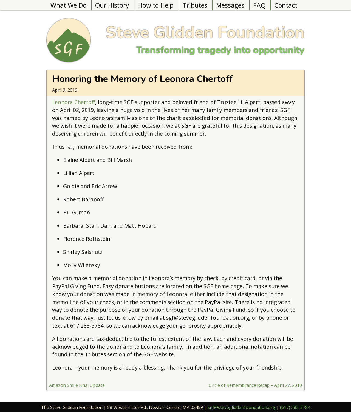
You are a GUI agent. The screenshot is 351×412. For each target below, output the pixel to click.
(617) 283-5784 (295, 407)
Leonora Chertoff (73, 102)
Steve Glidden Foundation (205, 32)
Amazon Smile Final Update (77, 385)
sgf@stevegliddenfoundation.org (241, 407)
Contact (285, 5)
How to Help (156, 5)
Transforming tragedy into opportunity (220, 50)
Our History (112, 5)
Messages (230, 5)
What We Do (68, 5)
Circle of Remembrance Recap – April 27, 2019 (255, 385)
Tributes (195, 5)
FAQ (259, 5)
